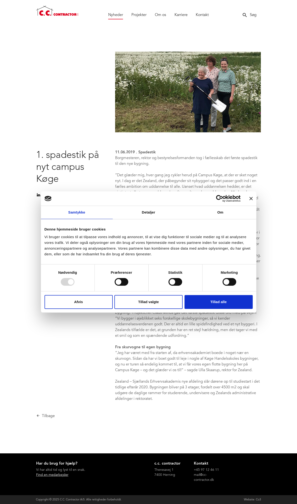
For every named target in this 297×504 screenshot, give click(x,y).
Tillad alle (218, 302)
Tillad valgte (148, 302)
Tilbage (48, 416)
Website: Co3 (252, 499)
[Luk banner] (251, 198)
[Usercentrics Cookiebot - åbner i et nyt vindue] (220, 198)
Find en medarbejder (52, 475)
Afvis (78, 302)
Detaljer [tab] (148, 212)
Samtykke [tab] (76, 212)
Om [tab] (220, 212)
